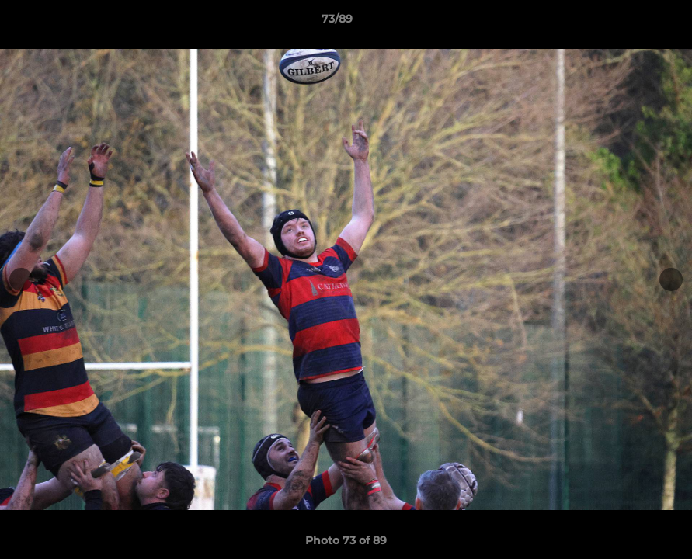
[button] (626, 23)
